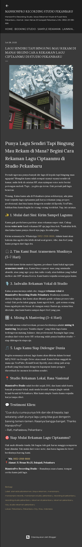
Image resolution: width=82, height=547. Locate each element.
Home (9, 29)
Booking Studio (25, 29)
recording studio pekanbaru (18, 500)
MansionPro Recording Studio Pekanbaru (39, 11)
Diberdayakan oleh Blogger (41, 537)
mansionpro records (14, 495)
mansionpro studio (33, 495)
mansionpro (53, 491)
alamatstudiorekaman (21, 491)
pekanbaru (48, 495)
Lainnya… (68, 29)
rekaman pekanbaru (63, 500)
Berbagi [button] (8, 487)
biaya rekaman (40, 491)
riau (7, 504)
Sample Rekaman (49, 29)
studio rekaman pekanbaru (22, 504)
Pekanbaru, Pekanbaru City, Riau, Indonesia (32, 509)
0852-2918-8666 (45, 236)
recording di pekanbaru (64, 495)
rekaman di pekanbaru (42, 500)
